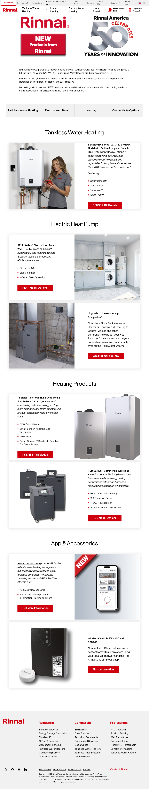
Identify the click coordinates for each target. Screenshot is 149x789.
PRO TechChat (119, 729)
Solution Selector (48, 729)
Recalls (86, 769)
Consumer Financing (50, 745)
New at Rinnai (96, 10)
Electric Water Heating (77, 10)
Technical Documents (86, 737)
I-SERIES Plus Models (35, 454)
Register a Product (135, 10)
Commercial (22, 3)
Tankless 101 (45, 737)
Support (114, 3)
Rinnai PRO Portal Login (123, 745)
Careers (90, 3)
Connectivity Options (126, 110)
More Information (103, 669)
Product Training (119, 733)
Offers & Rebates (48, 741)
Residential (8, 3)
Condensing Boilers (49, 752)
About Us (100, 3)
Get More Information (35, 608)
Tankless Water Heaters (52, 749)
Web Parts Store (119, 737)
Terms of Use (45, 769)
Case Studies (82, 733)
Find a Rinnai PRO (116, 10)
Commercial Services (86, 741)
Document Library (120, 741)
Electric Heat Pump (57, 110)
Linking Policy (74, 769)
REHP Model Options (35, 287)
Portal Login (127, 3)
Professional (37, 3)
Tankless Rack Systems (87, 752)
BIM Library (81, 729)
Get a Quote (81, 745)
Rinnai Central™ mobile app (56, 3)
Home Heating (54, 10)
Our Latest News (48, 756)
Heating (92, 110)
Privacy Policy (59, 769)
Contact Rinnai (119, 769)
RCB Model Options (105, 518)
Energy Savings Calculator (53, 733)
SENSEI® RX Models (105, 205)
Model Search (77, 3)
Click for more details (106, 356)
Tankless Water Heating (30, 10)
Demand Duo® (82, 756)
